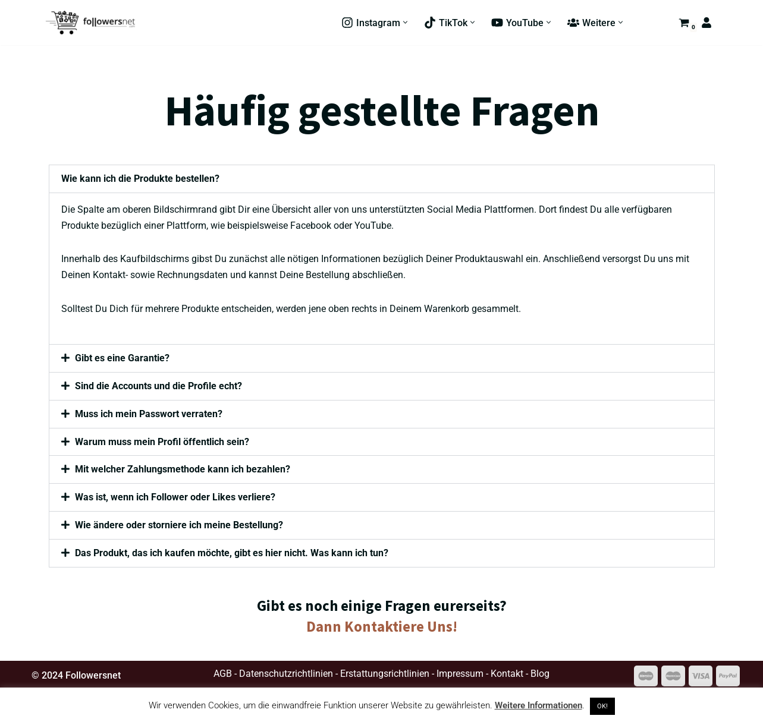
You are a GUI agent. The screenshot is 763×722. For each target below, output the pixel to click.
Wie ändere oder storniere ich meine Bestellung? (180, 526)
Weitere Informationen (538, 705)
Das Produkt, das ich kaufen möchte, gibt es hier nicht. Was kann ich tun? (232, 554)
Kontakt (507, 675)
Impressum (460, 675)
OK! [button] (602, 706)
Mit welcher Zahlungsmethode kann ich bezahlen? (183, 471)
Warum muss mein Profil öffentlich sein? (163, 443)
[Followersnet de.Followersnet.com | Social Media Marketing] (90, 22)
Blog (540, 675)
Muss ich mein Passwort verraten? (149, 415)
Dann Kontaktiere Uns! (381, 628)
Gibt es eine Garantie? (123, 359)
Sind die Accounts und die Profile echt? (159, 387)
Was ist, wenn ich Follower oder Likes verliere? (176, 499)
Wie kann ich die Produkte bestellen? (140, 178)
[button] (405, 23)
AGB (222, 675)
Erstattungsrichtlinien (384, 675)
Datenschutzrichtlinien (286, 675)
